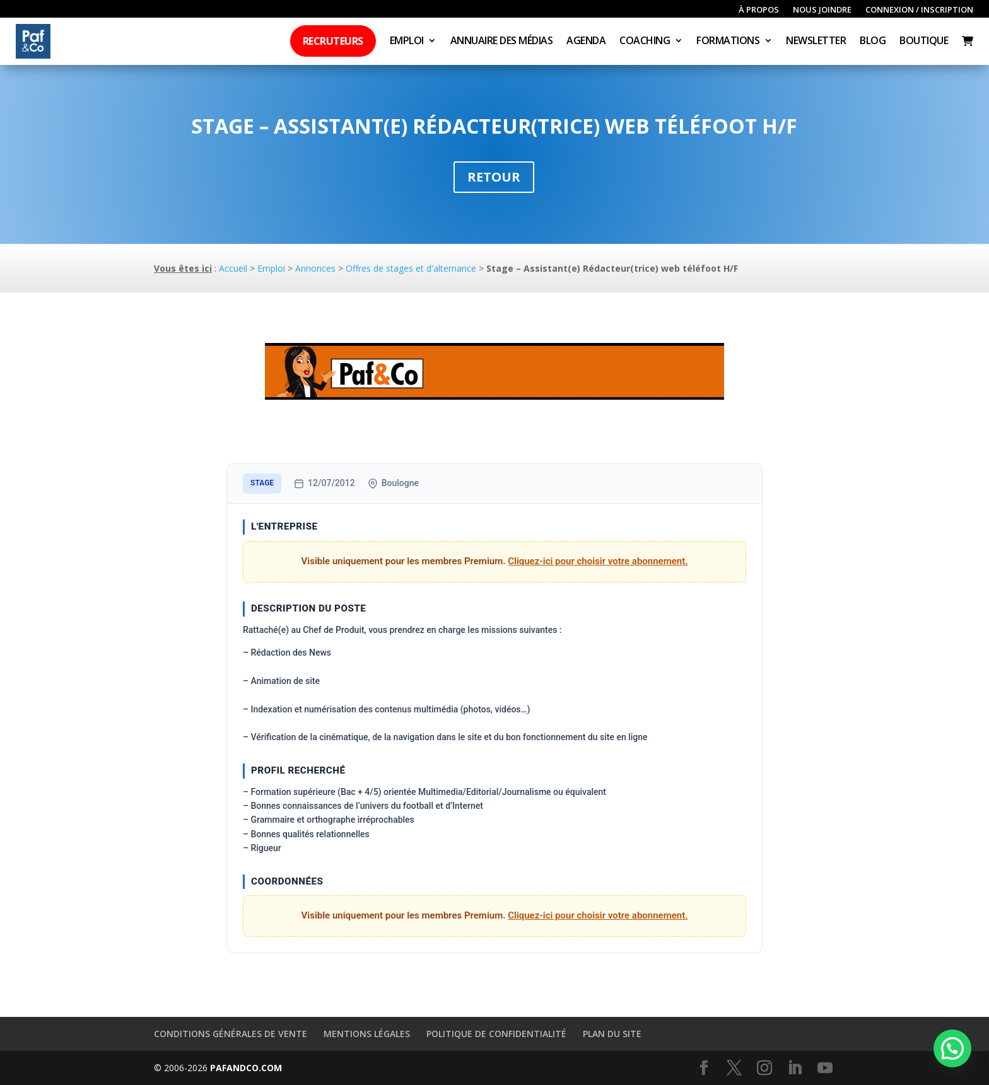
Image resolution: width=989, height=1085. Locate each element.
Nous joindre (822, 10)
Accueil (233, 268)
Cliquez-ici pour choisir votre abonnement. (598, 561)
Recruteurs (333, 41)
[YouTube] (825, 1068)
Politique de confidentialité (496, 1034)
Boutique (923, 41)
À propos (759, 10)
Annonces (315, 268)
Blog (873, 41)
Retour (493, 176)
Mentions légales (367, 1034)
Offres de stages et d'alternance (411, 268)
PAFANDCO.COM (246, 1068)
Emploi (407, 41)
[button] (952, 1048)
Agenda (586, 41)
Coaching (644, 41)
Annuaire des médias (501, 41)
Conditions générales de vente (230, 1034)
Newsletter (816, 41)
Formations (727, 41)
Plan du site (612, 1034)
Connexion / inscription (919, 10)
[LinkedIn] (794, 1068)
